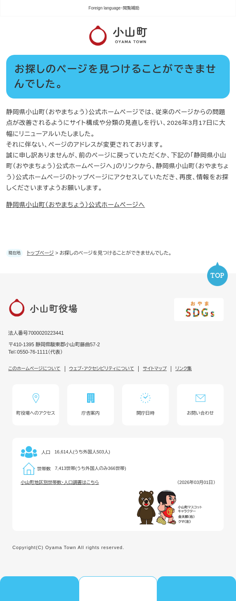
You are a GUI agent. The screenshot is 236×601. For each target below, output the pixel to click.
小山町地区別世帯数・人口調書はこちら (60, 482)
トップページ (40, 253)
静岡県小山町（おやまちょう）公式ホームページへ (75, 204)
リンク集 (183, 368)
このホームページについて (34, 368)
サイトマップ (155, 368)
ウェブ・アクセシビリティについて (102, 368)
